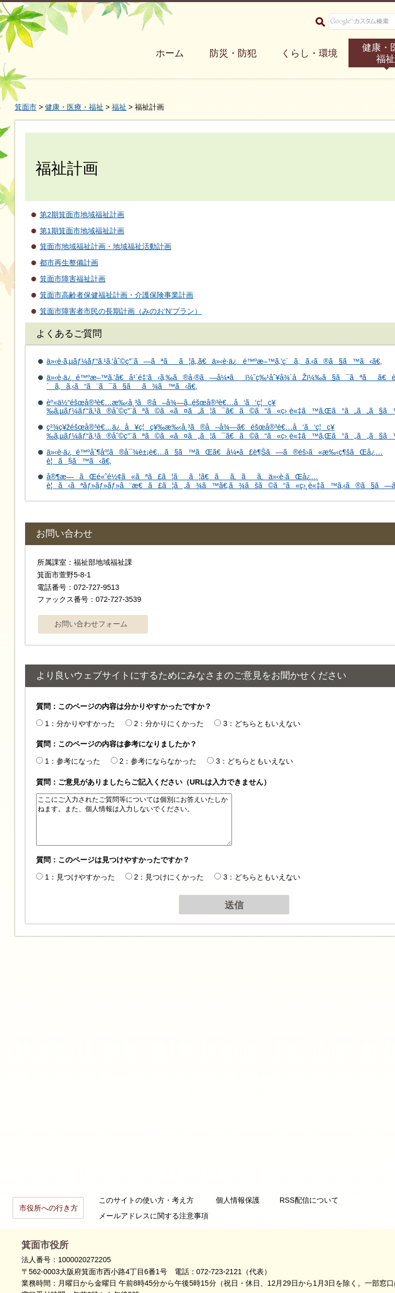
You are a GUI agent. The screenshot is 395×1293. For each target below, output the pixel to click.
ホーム (170, 53)
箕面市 (26, 107)
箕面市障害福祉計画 (73, 279)
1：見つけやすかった (80, 877)
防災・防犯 (233, 53)
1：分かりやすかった (80, 723)
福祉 (119, 107)
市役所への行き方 (48, 1208)
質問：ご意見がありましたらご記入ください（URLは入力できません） (153, 782)
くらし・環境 (309, 53)
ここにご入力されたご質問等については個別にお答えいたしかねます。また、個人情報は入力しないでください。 (134, 819)
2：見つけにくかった (169, 877)
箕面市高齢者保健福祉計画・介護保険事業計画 (116, 295)
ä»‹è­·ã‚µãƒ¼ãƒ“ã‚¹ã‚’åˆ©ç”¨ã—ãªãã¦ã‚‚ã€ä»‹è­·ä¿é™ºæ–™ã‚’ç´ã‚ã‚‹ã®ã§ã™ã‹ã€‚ (214, 361)
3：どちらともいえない (261, 723)
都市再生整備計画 (69, 262)
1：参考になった (72, 761)
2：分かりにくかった (169, 723)
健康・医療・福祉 (74, 107)
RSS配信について (309, 1200)
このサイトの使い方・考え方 (146, 1200)
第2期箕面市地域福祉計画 (82, 214)
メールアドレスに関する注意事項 (153, 1216)
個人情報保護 (238, 1200)
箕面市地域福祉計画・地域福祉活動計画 (105, 246)
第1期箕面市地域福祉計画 (82, 231)
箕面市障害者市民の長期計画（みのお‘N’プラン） (121, 311)
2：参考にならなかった (158, 761)
